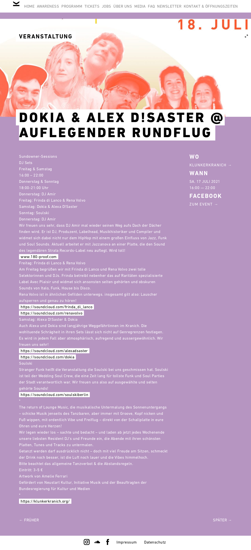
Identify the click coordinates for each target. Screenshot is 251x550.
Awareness (66, 9)
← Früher (29, 520)
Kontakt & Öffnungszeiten (208, 28)
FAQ (200, 9)
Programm (95, 9)
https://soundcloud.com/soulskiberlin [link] (54, 394)
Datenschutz (155, 542)
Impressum (126, 542)
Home (42, 9)
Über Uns (161, 9)
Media (183, 9)
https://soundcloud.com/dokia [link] (47, 357)
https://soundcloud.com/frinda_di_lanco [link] (56, 307)
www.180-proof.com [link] (39, 257)
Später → (222, 520)
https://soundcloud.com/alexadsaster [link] (54, 351)
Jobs (140, 9)
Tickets (120, 9)
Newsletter (223, 9)
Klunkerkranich (207, 165)
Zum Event (201, 204)
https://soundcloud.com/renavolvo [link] (51, 313)
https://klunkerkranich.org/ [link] (45, 501)
